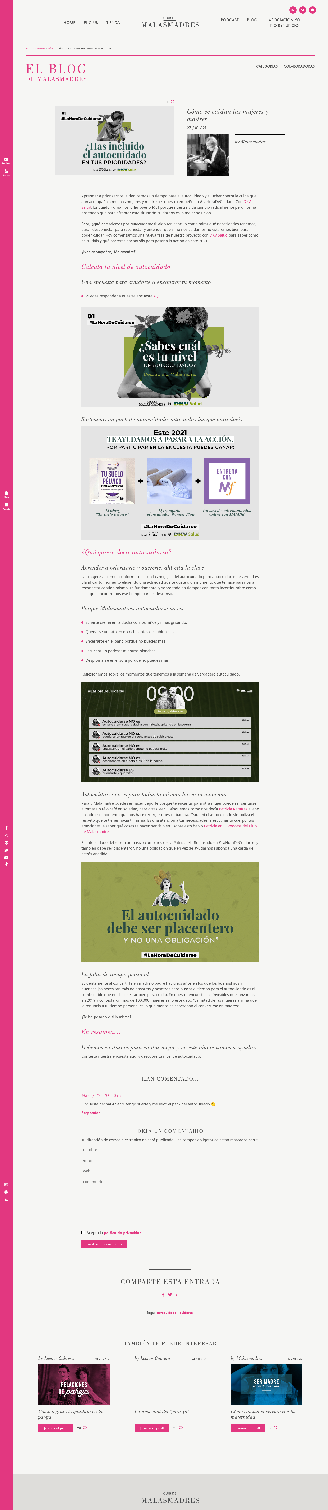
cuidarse (186, 1312)
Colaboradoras (299, 66)
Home (69, 22)
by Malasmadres (250, 141)
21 (178, 1428)
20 (82, 1428)
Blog (252, 19)
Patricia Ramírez (233, 808)
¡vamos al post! (56, 1428)
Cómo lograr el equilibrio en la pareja (70, 1414)
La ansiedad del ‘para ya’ (162, 1411)
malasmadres (35, 48)
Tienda (113, 22)
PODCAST (230, 19)
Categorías (267, 66)
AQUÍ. (158, 295)
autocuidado (167, 1312)
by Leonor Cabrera (56, 1358)
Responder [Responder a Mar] (90, 1112)
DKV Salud (219, 235)
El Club (91, 22)
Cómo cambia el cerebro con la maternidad (263, 1414)
